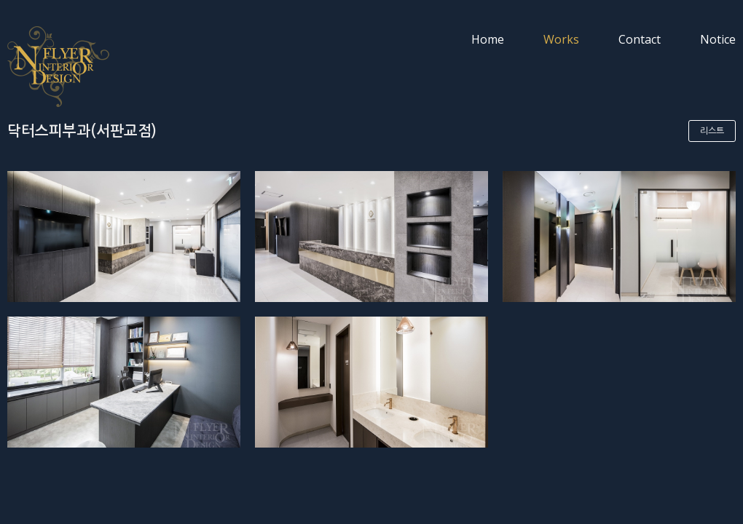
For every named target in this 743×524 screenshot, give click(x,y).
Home (487, 39)
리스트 (712, 131)
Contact (639, 39)
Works (561, 39)
